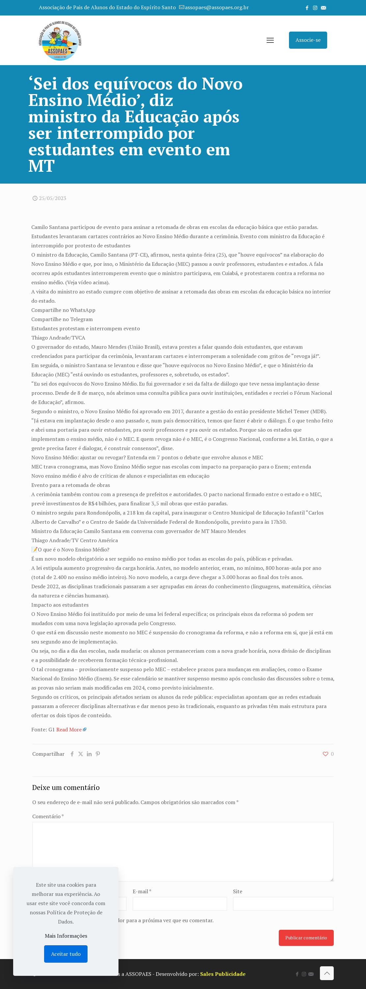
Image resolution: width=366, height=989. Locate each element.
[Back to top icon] (327, 973)
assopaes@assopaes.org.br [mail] (217, 7)
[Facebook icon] (306, 7)
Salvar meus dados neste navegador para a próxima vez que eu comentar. (127, 920)
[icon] (323, 7)
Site (237, 891)
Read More (69, 729)
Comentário (48, 816)
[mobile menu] (270, 40)
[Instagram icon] (315, 7)
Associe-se (308, 39)
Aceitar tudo (66, 953)
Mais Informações (66, 935)
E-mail (142, 891)
